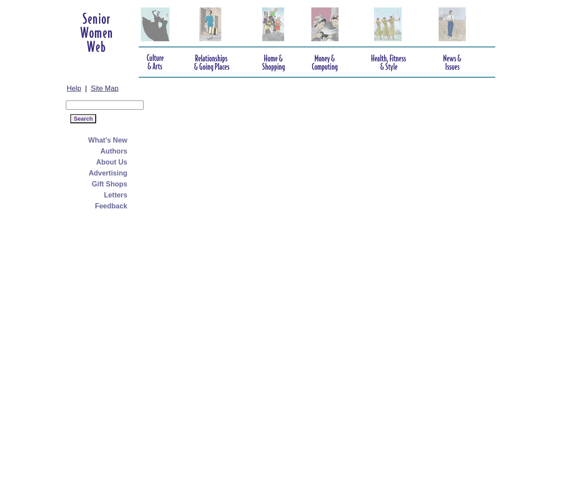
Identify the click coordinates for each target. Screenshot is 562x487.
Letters (115, 195)
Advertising (108, 173)
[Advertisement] (101, 351)
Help (74, 88)
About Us (111, 162)
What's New (107, 140)
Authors (114, 151)
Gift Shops (109, 184)
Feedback (111, 206)
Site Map (105, 88)
